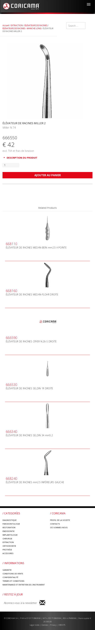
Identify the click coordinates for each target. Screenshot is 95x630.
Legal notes (35, 625)
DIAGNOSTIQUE (10, 520)
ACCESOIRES (8, 553)
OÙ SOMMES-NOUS (59, 527)
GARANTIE (7, 570)
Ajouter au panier (47, 175)
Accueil (6, 25)
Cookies (45, 625)
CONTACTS (55, 524)
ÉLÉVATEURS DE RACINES (36, 25)
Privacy (53, 625)
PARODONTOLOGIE (11, 524)
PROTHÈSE (7, 549)
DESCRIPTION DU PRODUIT (22, 157)
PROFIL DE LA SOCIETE (60, 520)
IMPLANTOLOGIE (10, 535)
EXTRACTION (17, 25)
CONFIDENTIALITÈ (10, 577)
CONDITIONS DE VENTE (13, 573)
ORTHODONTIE (9, 546)
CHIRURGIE (7, 538)
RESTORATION (9, 527)
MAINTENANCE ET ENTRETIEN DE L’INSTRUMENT (24, 584)
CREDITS (61, 625)
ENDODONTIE (9, 531)
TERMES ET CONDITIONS (13, 581)
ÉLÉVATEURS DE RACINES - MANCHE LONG (22, 28)
